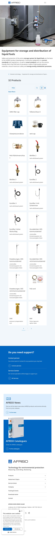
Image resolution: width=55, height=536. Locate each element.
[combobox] (37, 88)
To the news (12, 412)
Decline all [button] (18, 529)
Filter (13, 88)
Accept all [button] (7, 529)
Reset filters (11, 92)
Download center (13, 494)
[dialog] (12, 522)
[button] (12, 532)
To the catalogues (14, 449)
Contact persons (16, 366)
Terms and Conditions (30, 520)
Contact (10, 498)
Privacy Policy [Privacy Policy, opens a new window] (6, 526)
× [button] (21, 511)
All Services (15, 378)
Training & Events (13, 491)
